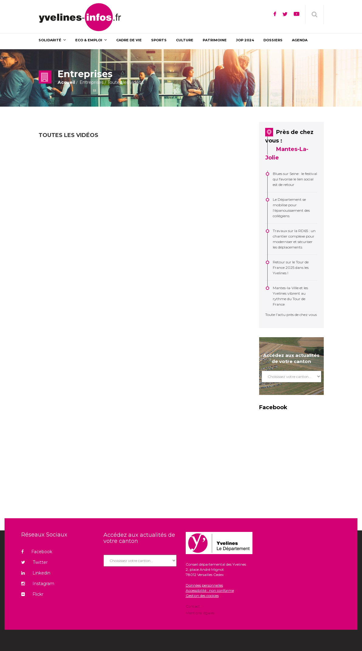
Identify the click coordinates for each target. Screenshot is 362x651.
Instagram (37, 583)
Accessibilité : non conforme (210, 590)
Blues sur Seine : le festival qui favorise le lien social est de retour (295, 179)
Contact (193, 606)
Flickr (32, 594)
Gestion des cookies (202, 595)
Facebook (36, 551)
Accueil (66, 82)
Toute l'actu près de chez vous (291, 314)
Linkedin (35, 573)
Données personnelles (204, 585)
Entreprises (91, 82)
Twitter (34, 562)
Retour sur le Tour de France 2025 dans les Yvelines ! (291, 267)
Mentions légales (200, 613)
